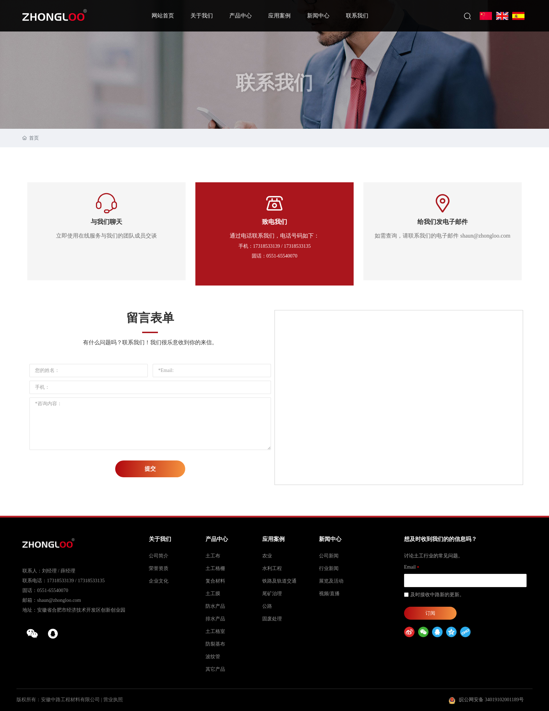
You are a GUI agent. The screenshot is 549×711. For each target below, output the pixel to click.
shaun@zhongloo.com (59, 600)
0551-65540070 (52, 590)
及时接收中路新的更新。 (437, 594)
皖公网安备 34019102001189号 (491, 699)
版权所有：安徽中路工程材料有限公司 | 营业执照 (69, 699)
